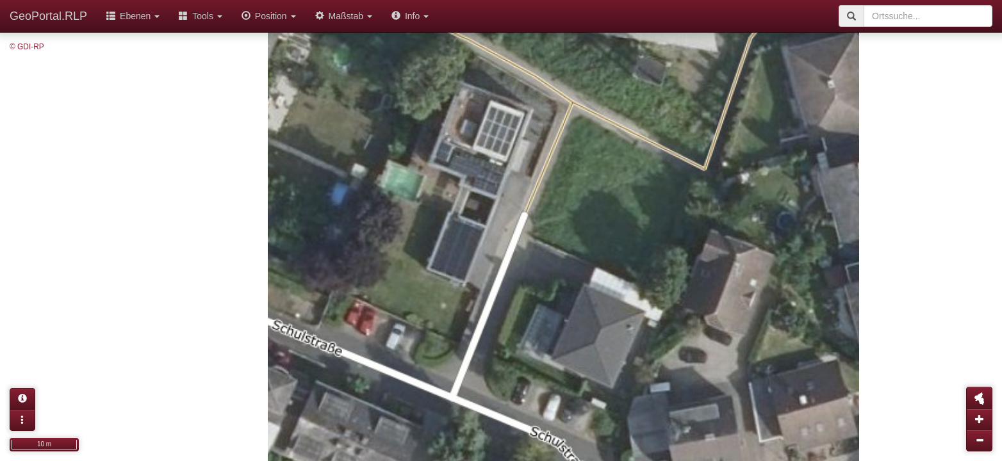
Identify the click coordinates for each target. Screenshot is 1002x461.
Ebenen (133, 16)
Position (269, 16)
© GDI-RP (27, 46)
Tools (200, 16)
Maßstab (343, 16)
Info (410, 16)
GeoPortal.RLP (48, 16)
